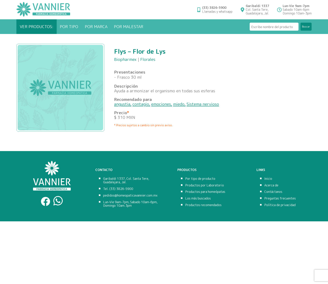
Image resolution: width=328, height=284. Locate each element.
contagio (140, 104)
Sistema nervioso (203, 104)
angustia (122, 104)
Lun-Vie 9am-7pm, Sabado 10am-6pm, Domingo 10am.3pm (130, 203)
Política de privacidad (280, 205)
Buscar (306, 26)
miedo (178, 104)
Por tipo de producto (200, 178)
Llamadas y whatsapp (217, 9)
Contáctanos (273, 191)
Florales (147, 59)
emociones (161, 104)
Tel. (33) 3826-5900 (118, 189)
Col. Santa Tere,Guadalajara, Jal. (257, 9)
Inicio (268, 178)
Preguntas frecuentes (280, 198)
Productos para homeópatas (205, 191)
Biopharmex (125, 59)
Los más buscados (198, 198)
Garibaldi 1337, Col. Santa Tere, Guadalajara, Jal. (126, 180)
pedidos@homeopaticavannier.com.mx (130, 195)
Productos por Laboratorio (204, 185)
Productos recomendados (203, 205)
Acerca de (271, 185)
